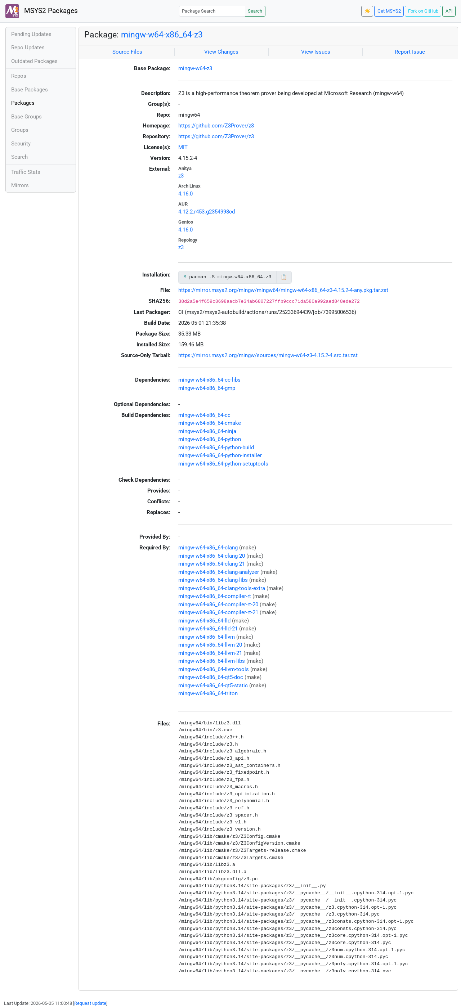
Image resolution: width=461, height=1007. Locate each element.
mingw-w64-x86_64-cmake (209, 423)
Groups (19, 130)
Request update (90, 1003)
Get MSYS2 (389, 11)
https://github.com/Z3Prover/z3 (216, 125)
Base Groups (26, 116)
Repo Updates (28, 47)
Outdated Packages (34, 61)
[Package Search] (212, 11)
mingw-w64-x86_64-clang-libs (213, 580)
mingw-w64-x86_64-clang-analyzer (218, 572)
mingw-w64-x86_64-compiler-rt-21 (218, 612)
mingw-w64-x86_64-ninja (207, 431)
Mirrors (20, 185)
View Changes (221, 52)
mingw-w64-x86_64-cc (204, 415)
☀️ (367, 11)
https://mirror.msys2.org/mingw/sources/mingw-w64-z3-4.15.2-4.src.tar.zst (268, 355)
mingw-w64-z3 (195, 68)
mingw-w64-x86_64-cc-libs (209, 380)
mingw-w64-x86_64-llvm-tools (213, 669)
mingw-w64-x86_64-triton (208, 693)
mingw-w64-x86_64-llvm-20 (210, 645)
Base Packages (29, 89)
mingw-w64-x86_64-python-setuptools (223, 463)
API (449, 11)
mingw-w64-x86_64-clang (208, 547)
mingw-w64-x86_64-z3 (162, 34)
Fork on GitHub (423, 11)
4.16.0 (185, 193)
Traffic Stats (25, 172)
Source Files (127, 52)
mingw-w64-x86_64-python (209, 439)
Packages (23, 103)
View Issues (315, 52)
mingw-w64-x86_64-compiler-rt (214, 596)
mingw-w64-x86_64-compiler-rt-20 (218, 604)
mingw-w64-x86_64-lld (204, 620)
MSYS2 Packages (41, 11)
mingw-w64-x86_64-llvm (206, 637)
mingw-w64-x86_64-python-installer (220, 455)
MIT (183, 147)
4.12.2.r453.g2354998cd (206, 211)
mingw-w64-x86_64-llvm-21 (210, 653)
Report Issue (410, 52)
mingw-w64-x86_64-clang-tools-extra (221, 588)
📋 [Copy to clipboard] (284, 277)
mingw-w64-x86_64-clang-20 (211, 556)
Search (255, 11)
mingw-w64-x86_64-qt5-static (213, 685)
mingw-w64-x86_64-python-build (216, 447)
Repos (18, 76)
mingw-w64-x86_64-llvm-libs (211, 661)
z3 (181, 175)
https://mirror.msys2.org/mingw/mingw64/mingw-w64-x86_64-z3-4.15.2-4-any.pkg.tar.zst (283, 290)
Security (21, 143)
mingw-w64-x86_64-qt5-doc (210, 677)
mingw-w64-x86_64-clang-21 (211, 564)
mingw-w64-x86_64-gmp (206, 388)
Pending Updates (31, 34)
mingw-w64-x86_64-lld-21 (208, 628)
